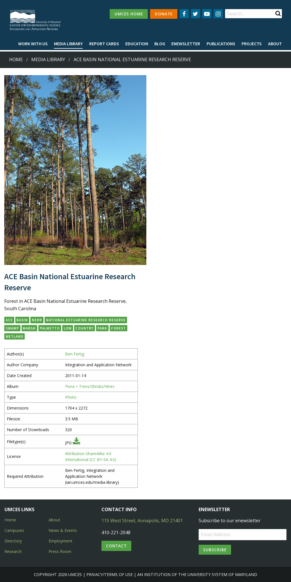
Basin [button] (22, 320)
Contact (116, 545)
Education (136, 43)
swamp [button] (12, 328)
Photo (70, 397)
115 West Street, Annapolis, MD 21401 (142, 520)
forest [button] (118, 328)
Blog (159, 43)
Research (13, 551)
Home (16, 59)
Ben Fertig (74, 354)
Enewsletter (185, 43)
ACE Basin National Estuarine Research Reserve (132, 59)
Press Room (60, 551)
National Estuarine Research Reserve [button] (86, 320)
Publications (221, 43)
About (275, 43)
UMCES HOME (129, 14)
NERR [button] (37, 320)
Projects (252, 43)
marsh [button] (29, 328)
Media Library (68, 43)
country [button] (84, 328)
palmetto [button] (50, 328)
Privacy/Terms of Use (109, 574)
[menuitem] (33, 44)
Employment (60, 541)
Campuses (14, 530)
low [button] (68, 328)
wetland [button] (14, 336)
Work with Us (33, 43)
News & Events (63, 530)
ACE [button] (9, 320)
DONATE (163, 14)
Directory (13, 541)
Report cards (104, 43)
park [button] (102, 328)
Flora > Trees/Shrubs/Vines (90, 386)
